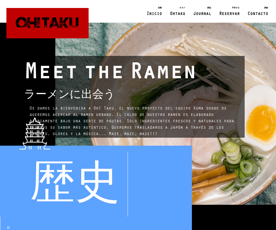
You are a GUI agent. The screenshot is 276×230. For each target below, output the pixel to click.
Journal (202, 11)
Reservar (229, 11)
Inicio (154, 11)
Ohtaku (177, 11)
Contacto (258, 11)
